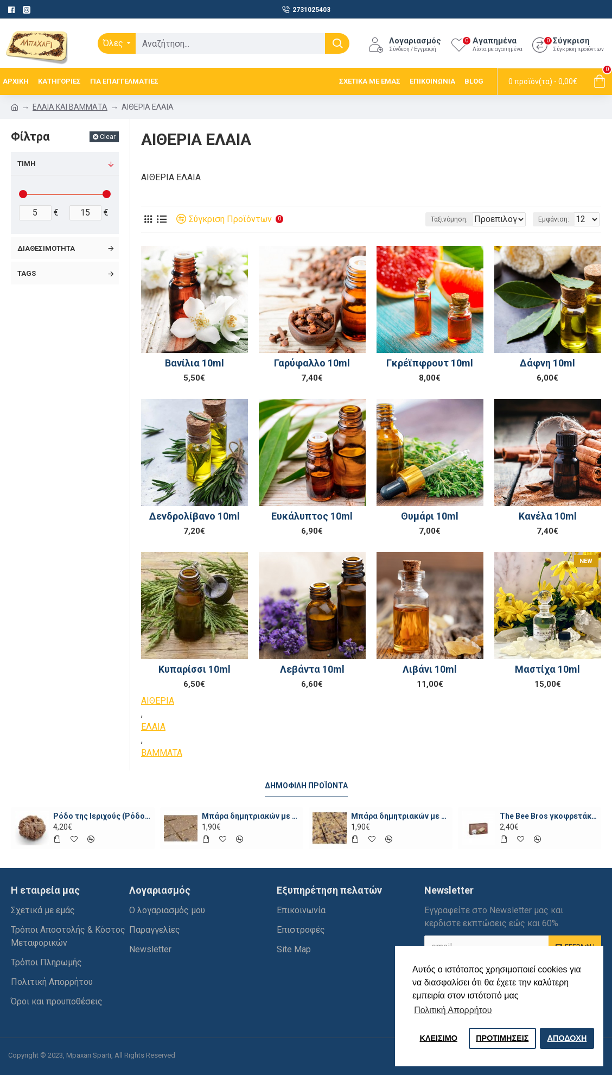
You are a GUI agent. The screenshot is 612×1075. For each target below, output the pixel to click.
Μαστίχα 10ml (547, 669)
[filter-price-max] (85, 212)
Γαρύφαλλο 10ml (312, 363)
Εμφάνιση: (556, 219)
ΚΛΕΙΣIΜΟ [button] (438, 1038)
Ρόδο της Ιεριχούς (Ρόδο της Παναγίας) (102, 816)
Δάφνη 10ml (547, 363)
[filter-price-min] (35, 212)
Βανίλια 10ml (194, 363)
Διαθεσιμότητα (46, 248)
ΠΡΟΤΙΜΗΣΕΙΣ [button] (502, 1038)
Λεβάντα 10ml (312, 669)
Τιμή (26, 164)
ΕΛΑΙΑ (153, 727)
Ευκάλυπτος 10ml (312, 516)
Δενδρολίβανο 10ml (194, 516)
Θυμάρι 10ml (429, 516)
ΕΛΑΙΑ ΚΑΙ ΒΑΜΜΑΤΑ (70, 107)
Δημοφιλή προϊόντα (306, 785)
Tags (26, 273)
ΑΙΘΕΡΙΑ (157, 700)
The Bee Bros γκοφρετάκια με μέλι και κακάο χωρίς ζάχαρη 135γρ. (548, 816)
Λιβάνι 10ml (430, 669)
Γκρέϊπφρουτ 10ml (429, 363)
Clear (108, 137)
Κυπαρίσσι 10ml (194, 669)
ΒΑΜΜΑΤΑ (161, 753)
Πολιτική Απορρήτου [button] (453, 1010)
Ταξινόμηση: (414, 219)
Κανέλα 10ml (548, 516)
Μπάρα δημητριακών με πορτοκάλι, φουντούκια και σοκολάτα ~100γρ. (400, 816)
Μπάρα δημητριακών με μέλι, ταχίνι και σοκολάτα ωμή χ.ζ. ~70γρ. (250, 816)
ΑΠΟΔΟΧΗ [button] (567, 1038)
